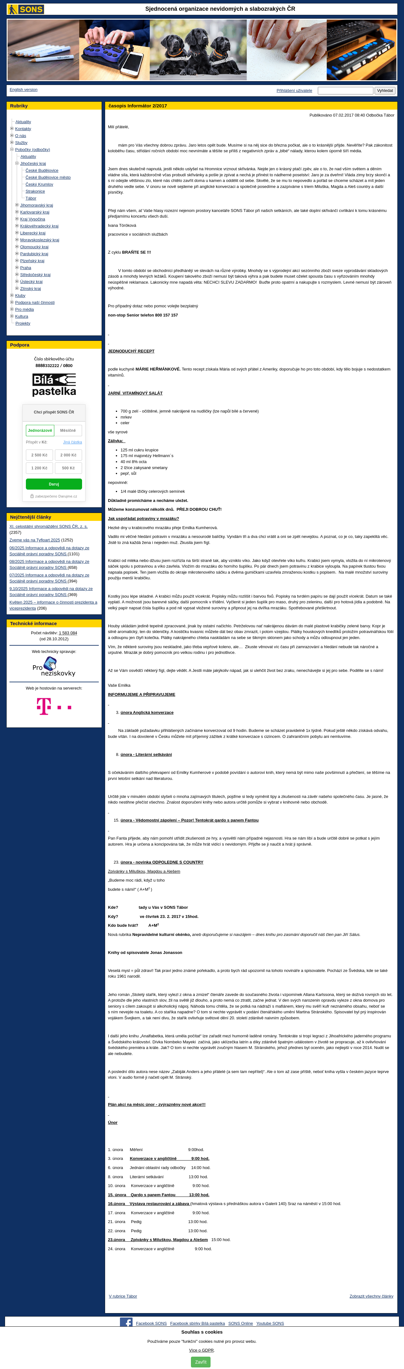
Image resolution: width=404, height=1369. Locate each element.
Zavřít (200, 1362)
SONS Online (241, 1323)
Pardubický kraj (34, 253)
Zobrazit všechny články (372, 1296)
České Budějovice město (48, 177)
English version (24, 89)
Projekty (22, 323)
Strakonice (35, 191)
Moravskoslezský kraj (39, 240)
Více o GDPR (201, 1350)
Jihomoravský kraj (36, 205)
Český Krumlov (39, 184)
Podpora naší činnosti (35, 302)
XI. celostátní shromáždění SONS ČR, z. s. (48, 526)
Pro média (24, 309)
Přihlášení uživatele (294, 90)
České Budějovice (42, 170)
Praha (25, 267)
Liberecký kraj (32, 233)
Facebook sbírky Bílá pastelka (197, 1323)
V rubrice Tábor (123, 1296)
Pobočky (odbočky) (32, 149)
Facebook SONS (151, 1323)
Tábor (31, 198)
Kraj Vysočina (32, 219)
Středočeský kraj (35, 274)
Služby (21, 142)
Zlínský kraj (30, 288)
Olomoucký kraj (34, 246)
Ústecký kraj (31, 281)
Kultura (21, 316)
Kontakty (23, 128)
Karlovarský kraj (34, 212)
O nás (20, 135)
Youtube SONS (270, 1323)
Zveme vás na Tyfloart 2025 (34, 540)
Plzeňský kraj (32, 260)
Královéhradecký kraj (39, 226)
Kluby (20, 295)
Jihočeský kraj (33, 163)
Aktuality (23, 121)
